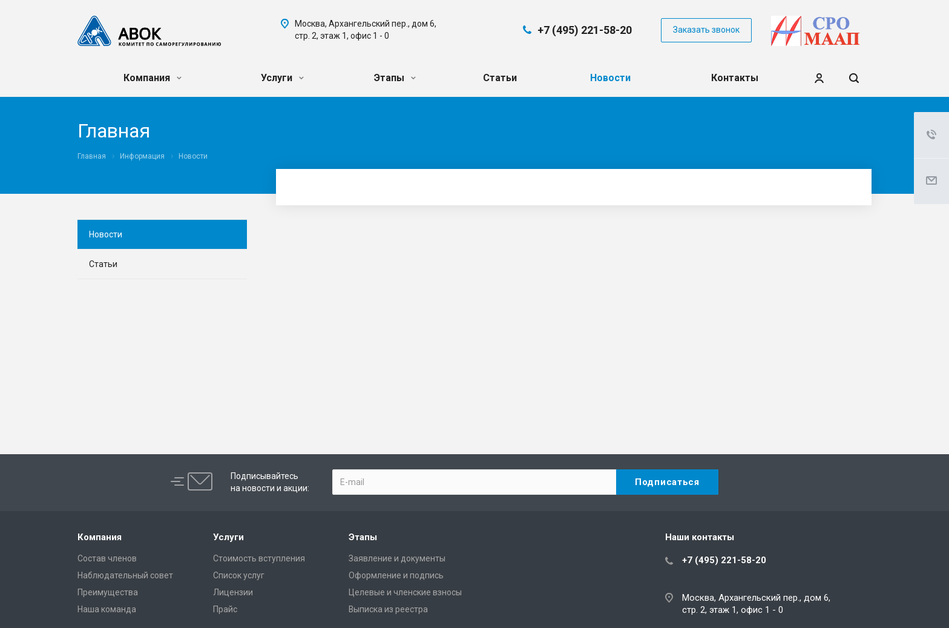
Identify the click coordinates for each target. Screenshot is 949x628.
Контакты (734, 78)
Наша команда (106, 609)
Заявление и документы (397, 558)
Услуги (282, 78)
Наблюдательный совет (125, 575)
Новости (610, 78)
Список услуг (238, 575)
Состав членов (107, 558)
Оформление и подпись (396, 575)
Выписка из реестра (388, 609)
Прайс (225, 609)
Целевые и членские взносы (405, 592)
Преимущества (107, 592)
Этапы (395, 78)
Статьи (500, 78)
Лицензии (233, 592)
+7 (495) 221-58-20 (584, 30)
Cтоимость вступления (259, 558)
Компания (152, 78)
